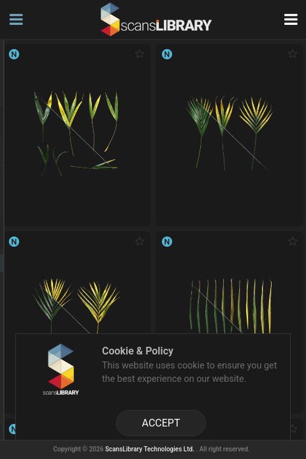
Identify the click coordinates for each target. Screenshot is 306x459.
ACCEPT (161, 423)
